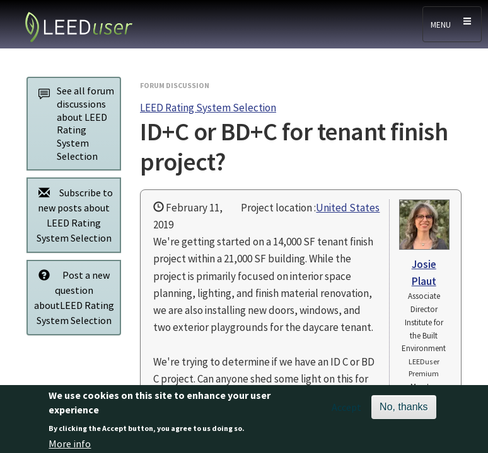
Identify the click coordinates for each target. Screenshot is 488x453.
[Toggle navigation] (452, 24)
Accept (346, 411)
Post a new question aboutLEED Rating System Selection (73, 297)
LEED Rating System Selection (208, 108)
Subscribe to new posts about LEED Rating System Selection (72, 215)
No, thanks (403, 410)
